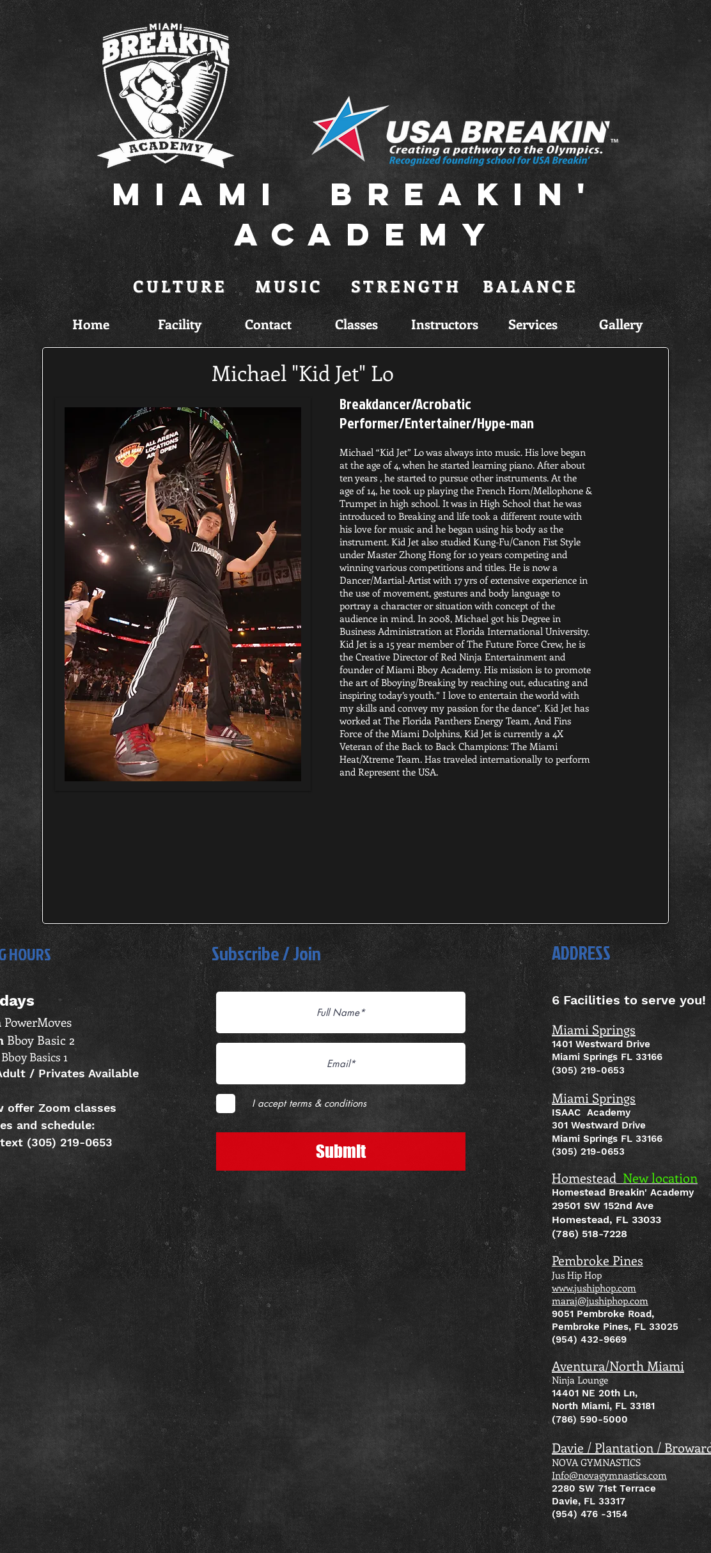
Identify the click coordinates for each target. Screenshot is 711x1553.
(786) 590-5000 (590, 1419)
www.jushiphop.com (594, 1287)
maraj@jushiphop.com (600, 1300)
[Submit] (340, 1151)
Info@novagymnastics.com (609, 1475)
